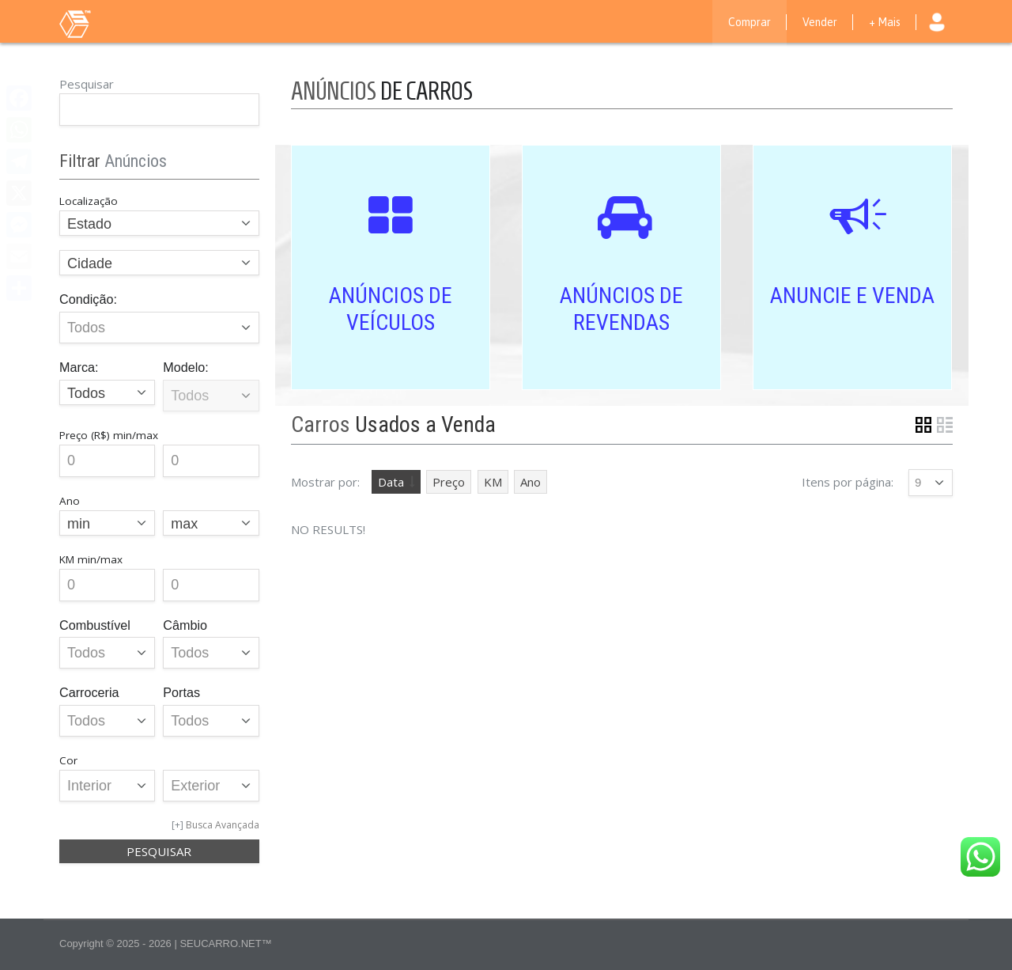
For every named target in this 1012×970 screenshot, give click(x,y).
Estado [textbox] (89, 224)
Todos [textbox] (86, 393)
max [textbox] (184, 524)
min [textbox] (78, 524)
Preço (448, 482)
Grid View (923, 425)
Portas (181, 692)
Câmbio (185, 625)
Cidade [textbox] (89, 263)
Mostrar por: (325, 482)
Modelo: (186, 367)
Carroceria (89, 692)
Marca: (78, 367)
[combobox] (159, 223)
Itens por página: (847, 482)
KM (493, 482)
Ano (530, 482)
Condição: (88, 299)
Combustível (94, 625)
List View (945, 425)
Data (391, 482)
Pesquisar (86, 84)
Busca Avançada (222, 825)
